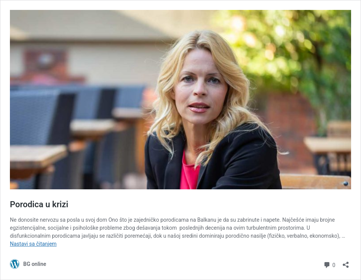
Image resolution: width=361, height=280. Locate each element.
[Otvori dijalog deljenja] (345, 262)
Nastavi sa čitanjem (33, 244)
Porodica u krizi (39, 204)
